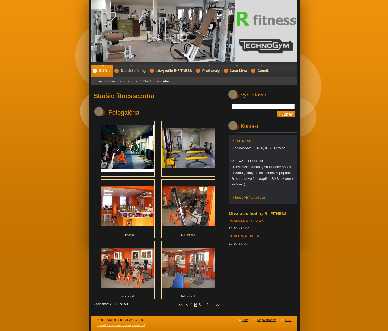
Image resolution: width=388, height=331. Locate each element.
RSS (288, 320)
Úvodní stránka (107, 81)
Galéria (128, 81)
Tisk (245, 320)
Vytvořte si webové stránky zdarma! (121, 325)
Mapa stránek (266, 320)
